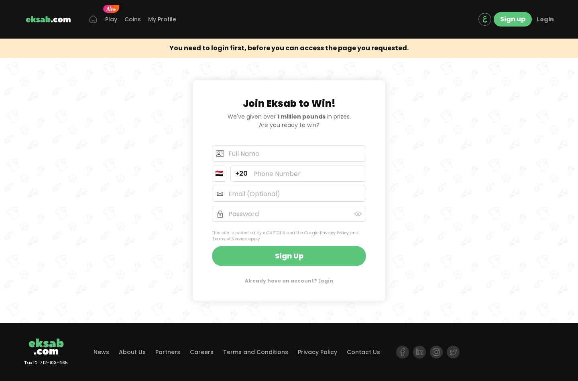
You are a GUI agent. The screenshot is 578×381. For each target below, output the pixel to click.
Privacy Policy (334, 233)
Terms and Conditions (255, 352)
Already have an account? (289, 280)
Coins (132, 19)
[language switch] (484, 19)
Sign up (512, 19)
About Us (132, 352)
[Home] (93, 19)
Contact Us (363, 352)
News (101, 352)
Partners (167, 352)
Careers (202, 352)
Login (545, 19)
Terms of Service (229, 239)
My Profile (162, 19)
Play (111, 18)
